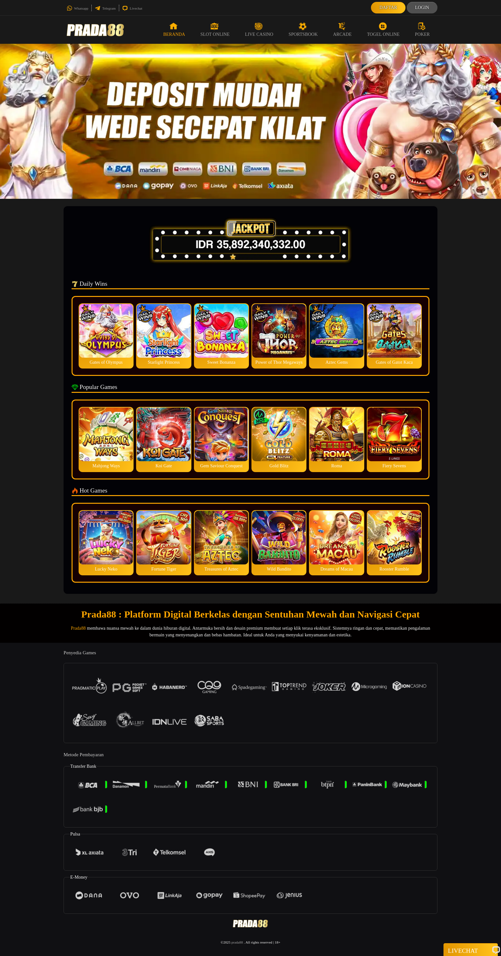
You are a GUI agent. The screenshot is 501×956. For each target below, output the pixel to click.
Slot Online (214, 29)
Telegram (105, 8)
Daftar (388, 7)
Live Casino (259, 29)
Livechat (132, 8)
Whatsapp (77, 8)
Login (422, 7)
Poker (422, 29)
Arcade (342, 29)
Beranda (174, 29)
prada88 (237, 942)
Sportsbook (303, 29)
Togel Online (383, 29)
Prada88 (78, 628)
